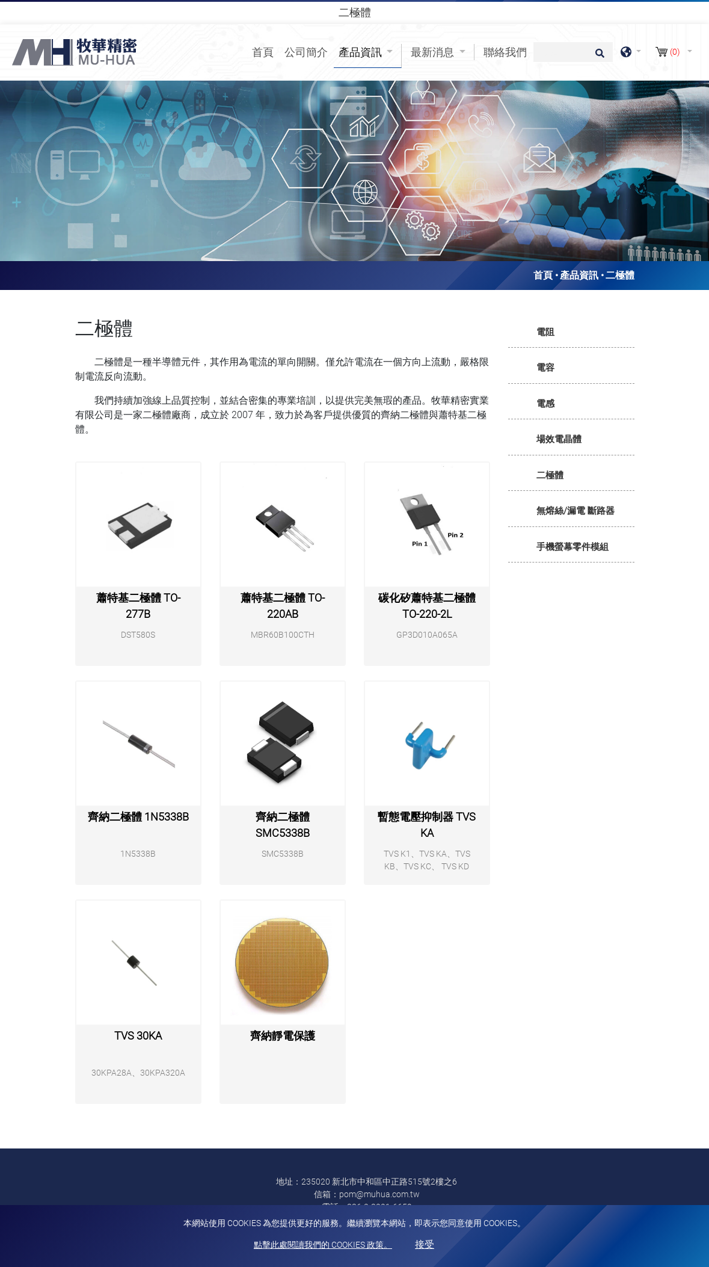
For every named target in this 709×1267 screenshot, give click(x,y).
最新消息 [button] (433, 52)
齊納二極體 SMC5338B (283, 824)
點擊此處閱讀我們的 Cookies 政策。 (323, 1245)
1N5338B (138, 854)
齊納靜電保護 (282, 1035)
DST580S (138, 635)
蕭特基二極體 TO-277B (138, 605)
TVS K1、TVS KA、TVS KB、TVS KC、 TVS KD (427, 860)
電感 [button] (545, 403)
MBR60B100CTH (283, 635)
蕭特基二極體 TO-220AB (283, 605)
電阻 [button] (545, 332)
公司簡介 (306, 52)
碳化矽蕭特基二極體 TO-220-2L (427, 605)
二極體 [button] (549, 475)
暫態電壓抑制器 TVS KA (427, 824)
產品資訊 (579, 275)
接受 (424, 1244)
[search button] (598, 57)
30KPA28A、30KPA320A (138, 1072)
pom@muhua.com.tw (379, 1194)
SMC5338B (283, 854)
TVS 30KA (138, 1035)
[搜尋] (573, 52)
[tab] (571, 332)
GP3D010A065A (427, 635)
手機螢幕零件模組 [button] (572, 546)
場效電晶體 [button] (559, 439)
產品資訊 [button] (361, 52)
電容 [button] (545, 367)
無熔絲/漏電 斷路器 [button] (575, 510)
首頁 (265, 51)
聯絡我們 (505, 52)
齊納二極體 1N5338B (138, 816)
